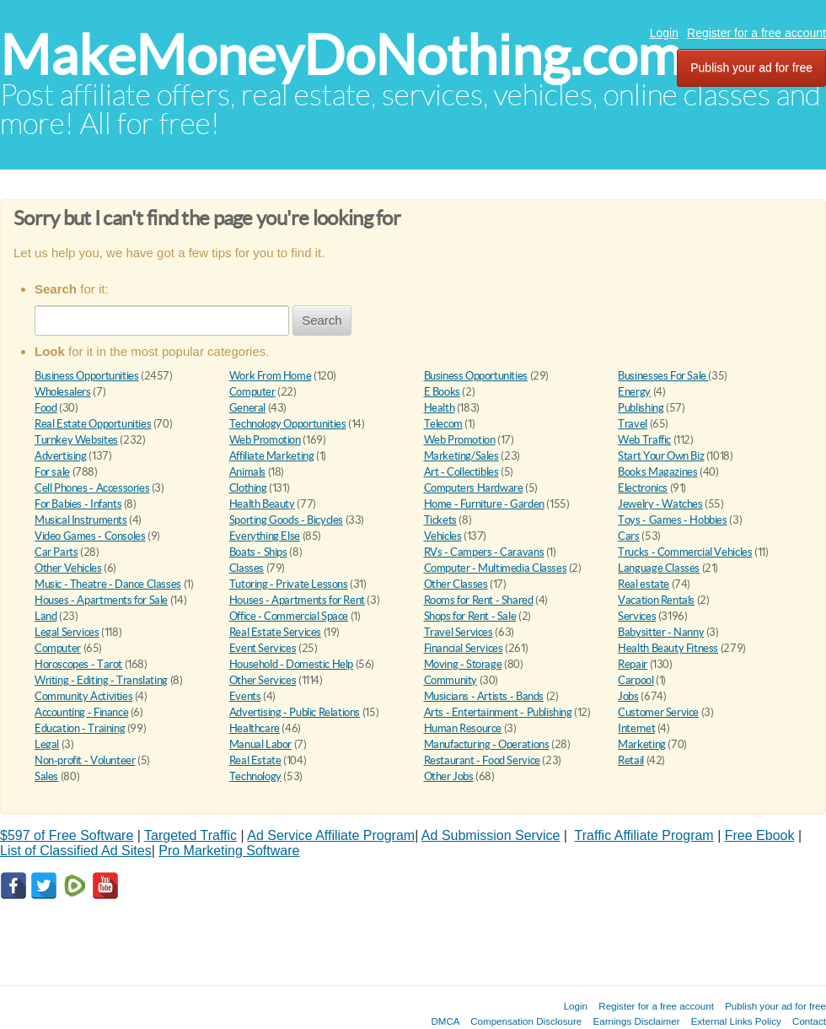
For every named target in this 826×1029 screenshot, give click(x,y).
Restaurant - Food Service (482, 760)
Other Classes (456, 584)
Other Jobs (449, 776)
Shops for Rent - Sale (470, 616)
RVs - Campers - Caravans (484, 552)
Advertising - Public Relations (294, 712)
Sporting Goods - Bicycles (286, 520)
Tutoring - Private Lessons (288, 584)
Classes (246, 568)
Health (439, 407)
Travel (632, 424)
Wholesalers (63, 391)
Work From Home (270, 375)
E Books (442, 391)
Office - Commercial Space (288, 616)
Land (45, 616)
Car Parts (56, 552)
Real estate (643, 584)
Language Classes (659, 568)
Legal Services (67, 632)
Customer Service (658, 712)
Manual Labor (260, 744)
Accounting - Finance (81, 712)
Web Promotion (265, 440)
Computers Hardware (473, 488)
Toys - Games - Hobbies (672, 520)
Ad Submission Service (490, 835)
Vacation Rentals (656, 600)
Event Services (263, 648)
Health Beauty (262, 504)
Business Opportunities (86, 375)
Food (45, 407)
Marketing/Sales (461, 456)
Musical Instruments (81, 520)
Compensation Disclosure (526, 1021)
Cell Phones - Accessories (92, 488)
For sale (52, 472)
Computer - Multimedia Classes (495, 568)
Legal (47, 744)
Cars (628, 536)
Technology (255, 776)
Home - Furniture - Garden (484, 504)
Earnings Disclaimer (636, 1021)
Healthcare (254, 728)
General (247, 407)
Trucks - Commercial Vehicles (685, 552)
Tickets (440, 520)
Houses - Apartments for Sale (101, 600)
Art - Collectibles (461, 472)
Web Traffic (644, 440)
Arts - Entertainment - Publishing (498, 712)
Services (637, 616)
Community (451, 680)
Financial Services (463, 648)
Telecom (443, 424)
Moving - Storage (463, 664)
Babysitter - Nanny (661, 632)
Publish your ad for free (751, 67)
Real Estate (255, 760)
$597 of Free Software (66, 835)
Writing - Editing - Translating (101, 680)
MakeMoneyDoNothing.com (341, 55)
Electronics (643, 488)
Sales (46, 776)
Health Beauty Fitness (668, 648)
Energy (634, 391)
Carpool (635, 680)
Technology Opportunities (287, 424)
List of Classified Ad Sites (76, 850)
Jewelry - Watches (660, 504)
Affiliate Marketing (271, 456)
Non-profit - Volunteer (85, 760)
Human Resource (463, 728)
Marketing (642, 744)
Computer (252, 391)
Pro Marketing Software (228, 850)
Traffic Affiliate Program (644, 835)
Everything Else (264, 536)
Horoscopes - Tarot (78, 664)
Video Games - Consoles (90, 536)
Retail (631, 760)
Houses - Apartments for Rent (297, 600)
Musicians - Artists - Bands (484, 696)
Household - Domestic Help (291, 664)
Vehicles (443, 536)
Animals (247, 472)
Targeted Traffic (190, 835)
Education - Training (80, 728)
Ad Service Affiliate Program (331, 835)
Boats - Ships (258, 552)
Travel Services (458, 632)
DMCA (445, 1021)
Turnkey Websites (76, 440)
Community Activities (83, 696)
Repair (632, 664)
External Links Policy (736, 1021)
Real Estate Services (275, 632)
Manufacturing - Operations (487, 744)
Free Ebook (760, 835)
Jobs (628, 696)
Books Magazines (657, 472)
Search (322, 320)
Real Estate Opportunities (93, 424)
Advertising (61, 456)
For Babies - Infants (78, 504)
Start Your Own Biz (661, 456)
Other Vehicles (68, 568)
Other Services (263, 680)
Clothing (248, 488)
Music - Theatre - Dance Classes (108, 584)
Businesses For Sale (663, 375)
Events (245, 696)
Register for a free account (756, 33)
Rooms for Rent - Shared (479, 600)
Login (664, 33)
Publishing (640, 407)
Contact (809, 1021)
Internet (636, 728)
